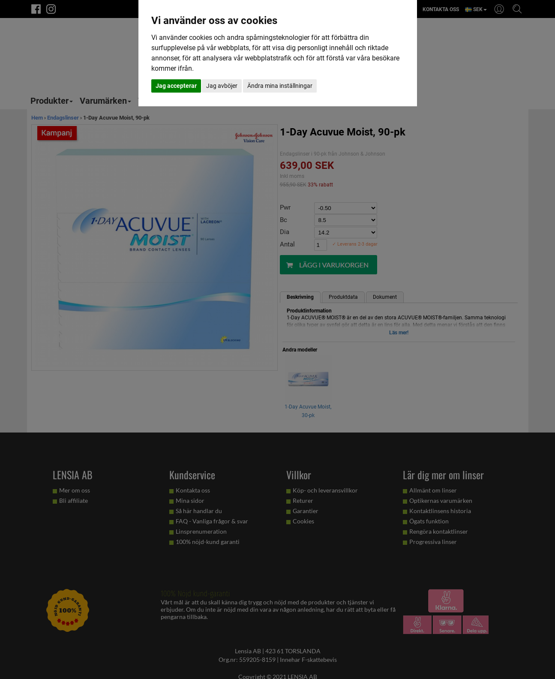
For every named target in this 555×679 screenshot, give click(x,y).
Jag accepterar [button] (176, 85)
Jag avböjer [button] (221, 85)
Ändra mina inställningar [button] (279, 85)
